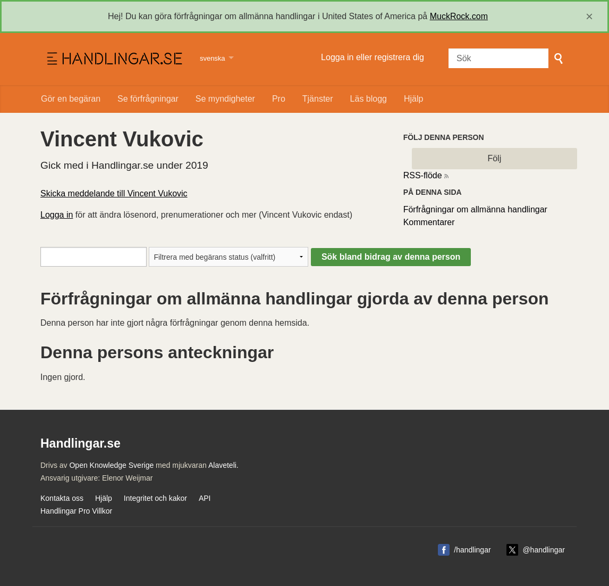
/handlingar (472, 550)
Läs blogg (368, 98)
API (205, 498)
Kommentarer (429, 222)
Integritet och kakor (155, 498)
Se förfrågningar (148, 98)
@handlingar (543, 550)
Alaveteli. (223, 465)
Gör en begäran (70, 98)
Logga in (56, 214)
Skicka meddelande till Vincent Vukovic (114, 193)
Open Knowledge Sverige (111, 465)
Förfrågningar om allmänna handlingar (475, 209)
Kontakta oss (61, 498)
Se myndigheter (225, 98)
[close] (589, 16)
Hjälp (413, 98)
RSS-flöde (422, 175)
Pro (278, 98)
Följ (494, 158)
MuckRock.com (459, 16)
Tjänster (317, 98)
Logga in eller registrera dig (372, 57)
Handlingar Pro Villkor (76, 511)
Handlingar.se (113, 59)
